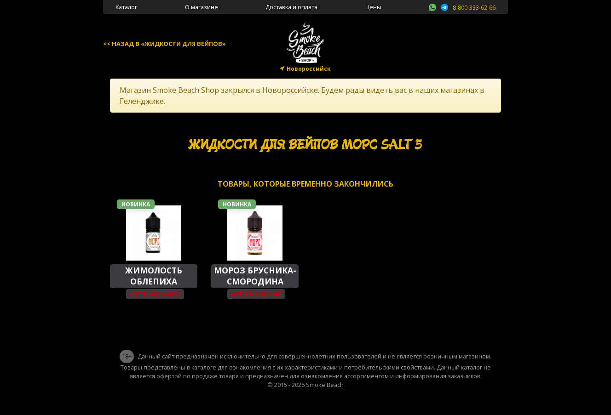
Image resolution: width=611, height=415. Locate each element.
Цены (373, 7)
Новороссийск (309, 69)
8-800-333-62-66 (474, 7)
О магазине (201, 7)
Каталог (126, 7)
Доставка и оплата (291, 7)
